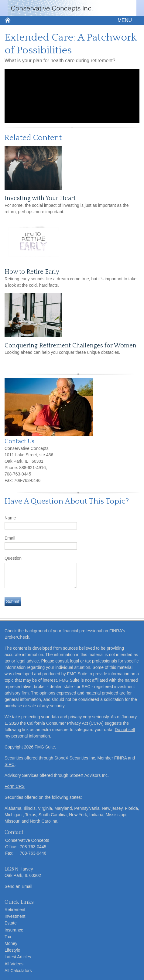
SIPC (10, 764)
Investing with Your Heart (40, 198)
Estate (11, 923)
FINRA (121, 758)
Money (11, 943)
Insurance (14, 930)
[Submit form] (13, 601)
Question (13, 558)
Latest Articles (18, 956)
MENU (123, 20)
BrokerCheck (17, 637)
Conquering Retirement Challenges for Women (70, 345)
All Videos (14, 963)
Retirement (15, 909)
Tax (8, 936)
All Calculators (18, 970)
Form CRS (15, 786)
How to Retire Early (32, 271)
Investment (15, 916)
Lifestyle (12, 950)
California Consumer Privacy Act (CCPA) (65, 723)
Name (10, 517)
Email (10, 538)
